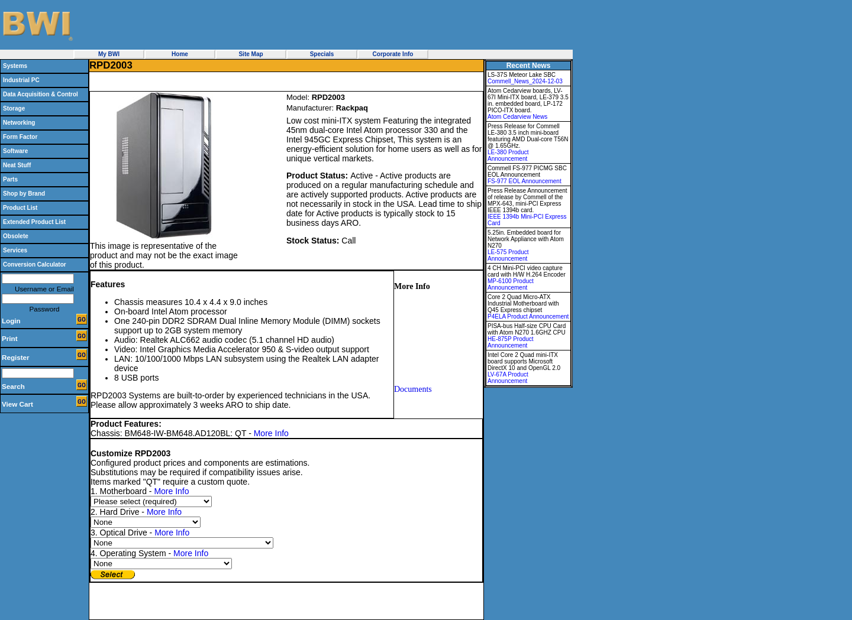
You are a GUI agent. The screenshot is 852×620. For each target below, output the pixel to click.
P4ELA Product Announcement (528, 316)
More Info (271, 433)
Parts (10, 179)
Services (15, 250)
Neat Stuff (17, 165)
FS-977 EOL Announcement (524, 181)
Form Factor (20, 137)
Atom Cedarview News (517, 116)
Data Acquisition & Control (40, 94)
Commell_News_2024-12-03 (525, 81)
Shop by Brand (24, 193)
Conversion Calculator (34, 264)
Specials (322, 54)
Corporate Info (393, 54)
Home (180, 54)
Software (15, 151)
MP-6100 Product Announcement (511, 284)
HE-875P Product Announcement (511, 342)
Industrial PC (21, 80)
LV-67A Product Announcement (508, 377)
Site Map (250, 54)
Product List (20, 207)
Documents (413, 389)
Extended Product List (34, 222)
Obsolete (15, 236)
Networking (19, 122)
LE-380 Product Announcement (508, 155)
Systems (15, 66)
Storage (14, 108)
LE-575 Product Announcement (508, 255)
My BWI (109, 54)
